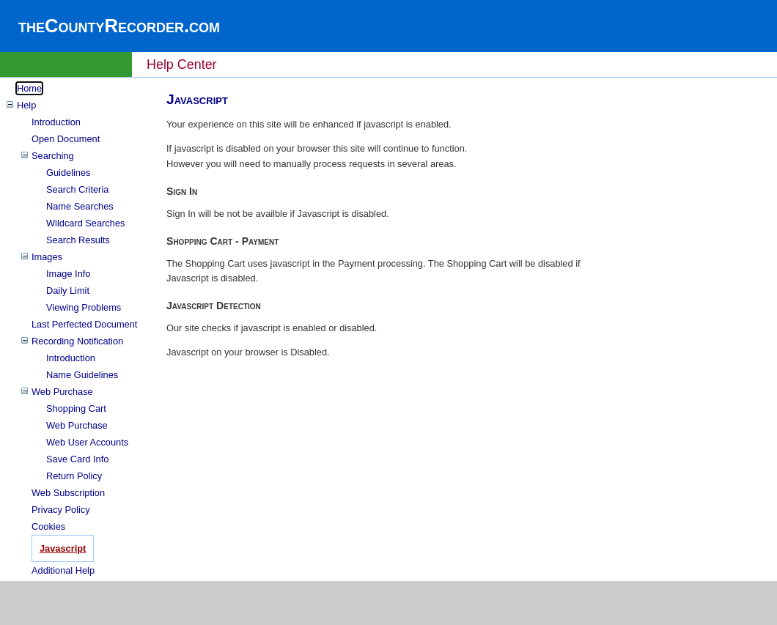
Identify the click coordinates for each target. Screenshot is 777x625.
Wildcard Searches (85, 223)
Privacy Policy (61, 509)
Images (47, 256)
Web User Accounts (87, 442)
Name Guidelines (82, 374)
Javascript (63, 548)
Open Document (66, 138)
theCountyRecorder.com (119, 25)
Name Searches (80, 206)
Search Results (78, 239)
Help (26, 105)
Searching (53, 155)
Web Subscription (68, 492)
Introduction (56, 122)
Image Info (68, 273)
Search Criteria (77, 189)
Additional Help (63, 570)
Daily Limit (67, 290)
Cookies (48, 526)
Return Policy (74, 475)
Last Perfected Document (84, 324)
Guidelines (68, 172)
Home (29, 88)
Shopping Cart (76, 408)
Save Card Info (77, 459)
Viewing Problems (83, 307)
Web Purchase (62, 391)
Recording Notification (77, 341)
